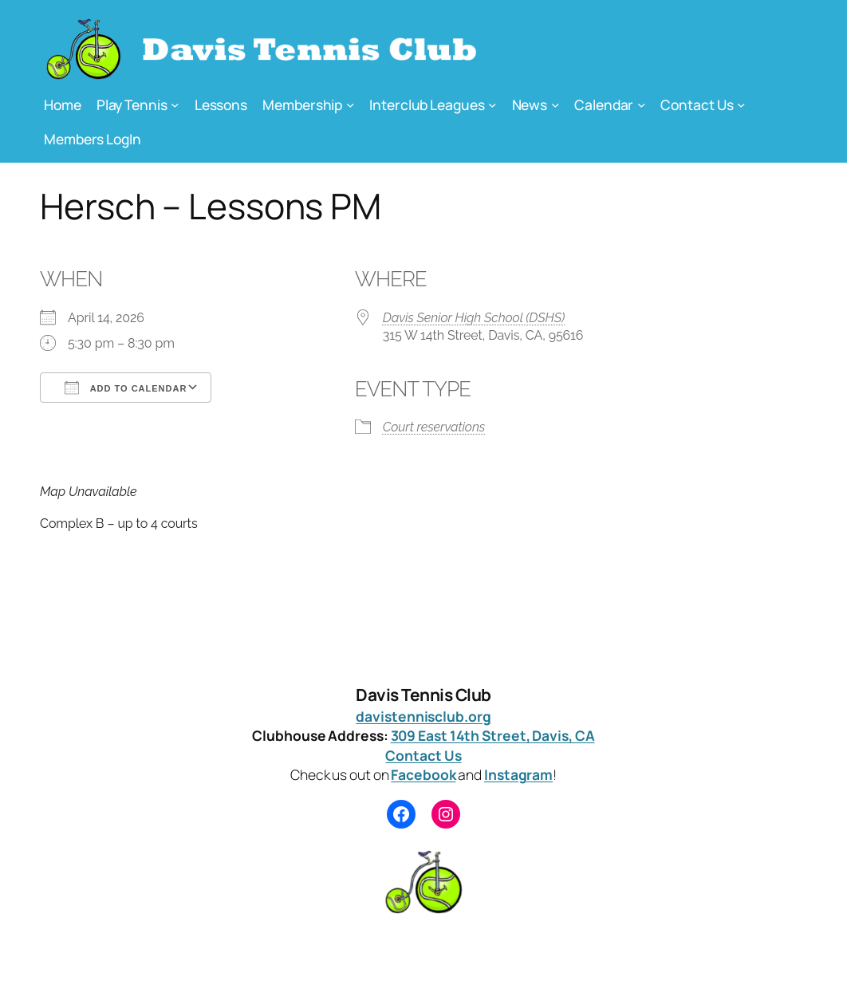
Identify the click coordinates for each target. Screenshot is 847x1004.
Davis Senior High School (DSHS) (474, 317)
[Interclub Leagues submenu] (492, 104)
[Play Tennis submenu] (175, 104)
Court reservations (434, 427)
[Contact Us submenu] (741, 104)
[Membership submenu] (350, 104)
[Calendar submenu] (641, 104)
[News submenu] (555, 104)
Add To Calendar (126, 387)
